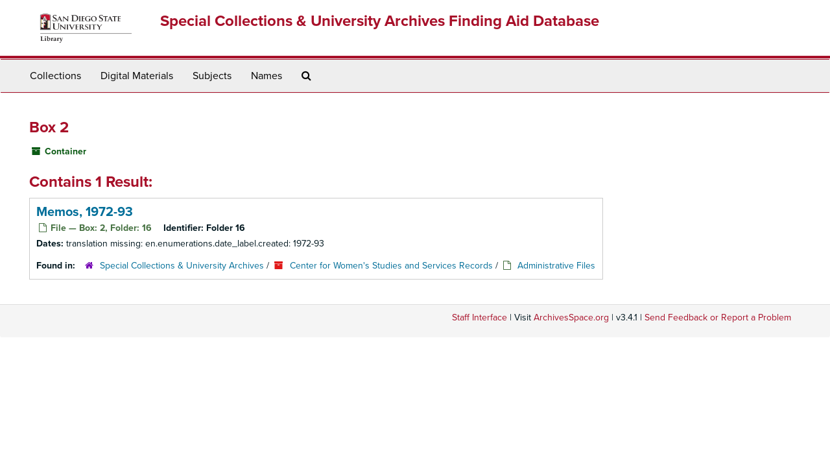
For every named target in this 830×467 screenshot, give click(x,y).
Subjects (212, 75)
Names (266, 75)
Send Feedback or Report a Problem (718, 317)
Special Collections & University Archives (182, 265)
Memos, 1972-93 (84, 212)
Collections (55, 75)
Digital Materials (137, 75)
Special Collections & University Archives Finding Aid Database (379, 21)
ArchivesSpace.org (571, 317)
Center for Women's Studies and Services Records (391, 265)
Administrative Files (556, 265)
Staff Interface (479, 317)
